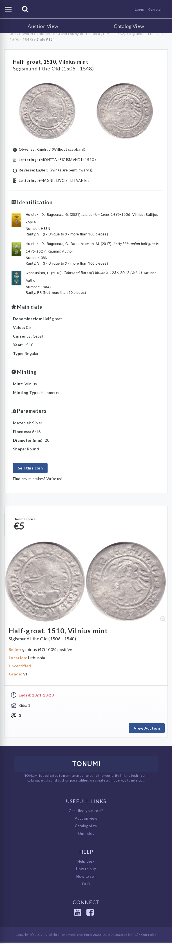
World (27, 33)
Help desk (86, 862)
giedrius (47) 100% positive (47, 651)
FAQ (86, 885)
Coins (13, 33)
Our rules (86, 835)
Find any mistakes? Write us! (37, 478)
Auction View (43, 26)
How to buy (86, 870)
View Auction (147, 729)
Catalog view (86, 827)
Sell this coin (30, 468)
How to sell (86, 878)
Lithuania (44, 33)
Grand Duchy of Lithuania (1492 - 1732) (90, 33)
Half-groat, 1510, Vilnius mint (50, 62)
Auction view (86, 819)
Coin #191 (46, 39)
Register (155, 9)
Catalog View (129, 26)
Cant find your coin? (86, 812)
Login (139, 9)
